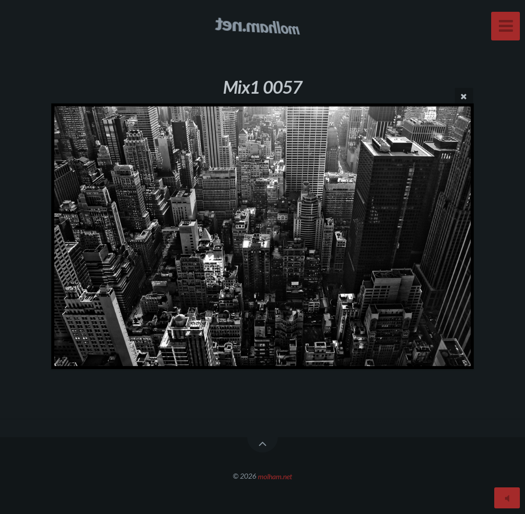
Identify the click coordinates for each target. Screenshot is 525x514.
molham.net (275, 476)
